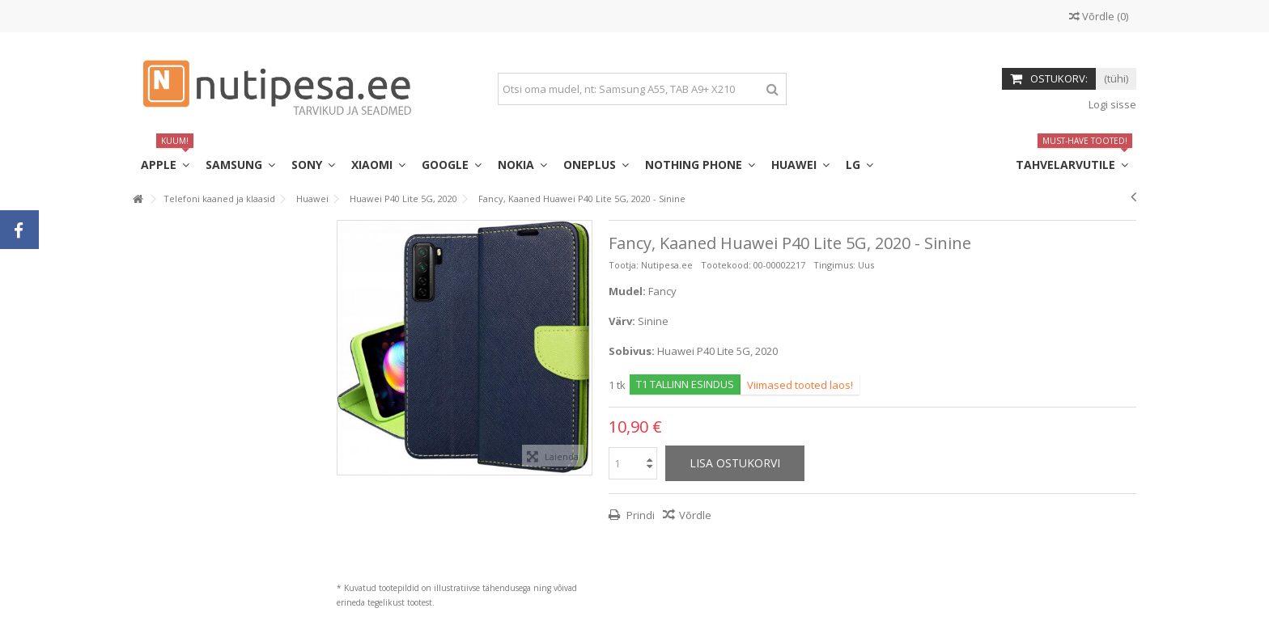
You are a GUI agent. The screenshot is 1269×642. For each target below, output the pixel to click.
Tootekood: (726, 265)
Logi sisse (1111, 104)
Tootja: (624, 265)
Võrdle (695, 515)
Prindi (639, 515)
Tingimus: (834, 265)
